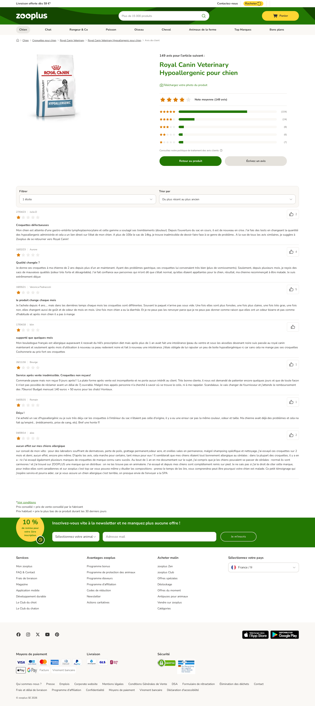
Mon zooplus (24, 566)
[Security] (167, 663)
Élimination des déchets (234, 684)
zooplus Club (166, 572)
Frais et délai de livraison (31, 690)
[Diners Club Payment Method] (66, 663)
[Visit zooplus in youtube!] (47, 634)
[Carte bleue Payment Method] (32, 663)
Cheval (166, 30)
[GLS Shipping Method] (103, 663)
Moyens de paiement (122, 690)
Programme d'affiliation (101, 584)
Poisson (111, 30)
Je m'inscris (238, 536)
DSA (175, 684)
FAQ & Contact (25, 572)
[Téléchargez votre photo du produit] (183, 85)
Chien (23, 30)
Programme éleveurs (100, 578)
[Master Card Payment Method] (43, 663)
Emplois (64, 684)
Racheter (253, 3)
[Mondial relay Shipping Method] (114, 663)
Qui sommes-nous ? (28, 684)
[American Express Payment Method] (54, 663)
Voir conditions (26, 502)
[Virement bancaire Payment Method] (63, 670)
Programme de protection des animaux (111, 572)
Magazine (22, 584)
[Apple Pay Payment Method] (21, 671)
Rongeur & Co (79, 30)
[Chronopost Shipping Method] (91, 663)
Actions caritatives (98, 602)
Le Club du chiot (26, 602)
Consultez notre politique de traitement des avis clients (192, 150)
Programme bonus (98, 566)
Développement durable (31, 596)
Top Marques (242, 30)
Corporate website (85, 684)
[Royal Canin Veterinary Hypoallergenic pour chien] (54, 87)
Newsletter (94, 596)
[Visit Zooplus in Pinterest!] (57, 634)
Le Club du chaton (27, 608)
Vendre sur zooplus (170, 602)
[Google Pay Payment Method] (32, 671)
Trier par (164, 191)
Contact (259, 684)
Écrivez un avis (256, 161)
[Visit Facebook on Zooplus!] (18, 634)
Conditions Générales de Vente (147, 684)
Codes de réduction (99, 590)
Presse (50, 684)
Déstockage (165, 584)
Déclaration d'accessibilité (183, 690)
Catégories (164, 608)
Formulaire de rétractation (198, 684)
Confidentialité (95, 690)
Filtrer (23, 191)
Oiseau (139, 30)
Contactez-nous (227, 3)
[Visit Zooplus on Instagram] (28, 634)
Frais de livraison (26, 578)
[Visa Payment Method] (21, 663)
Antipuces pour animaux (173, 596)
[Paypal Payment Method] (77, 663)
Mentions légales (113, 684)
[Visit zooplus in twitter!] (37, 634)
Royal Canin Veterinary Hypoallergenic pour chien (114, 40)
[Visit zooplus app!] (255, 638)
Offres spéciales (168, 578)
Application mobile (27, 590)
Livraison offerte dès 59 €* (33, 3)
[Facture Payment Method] (44, 670)
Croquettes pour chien (44, 40)
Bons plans (277, 30)
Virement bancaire (151, 690)
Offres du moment (169, 590)
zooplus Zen (165, 566)
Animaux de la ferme (202, 30)
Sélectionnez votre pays (246, 558)
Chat (48, 30)
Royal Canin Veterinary (72, 40)
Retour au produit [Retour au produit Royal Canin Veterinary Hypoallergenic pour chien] (190, 161)
